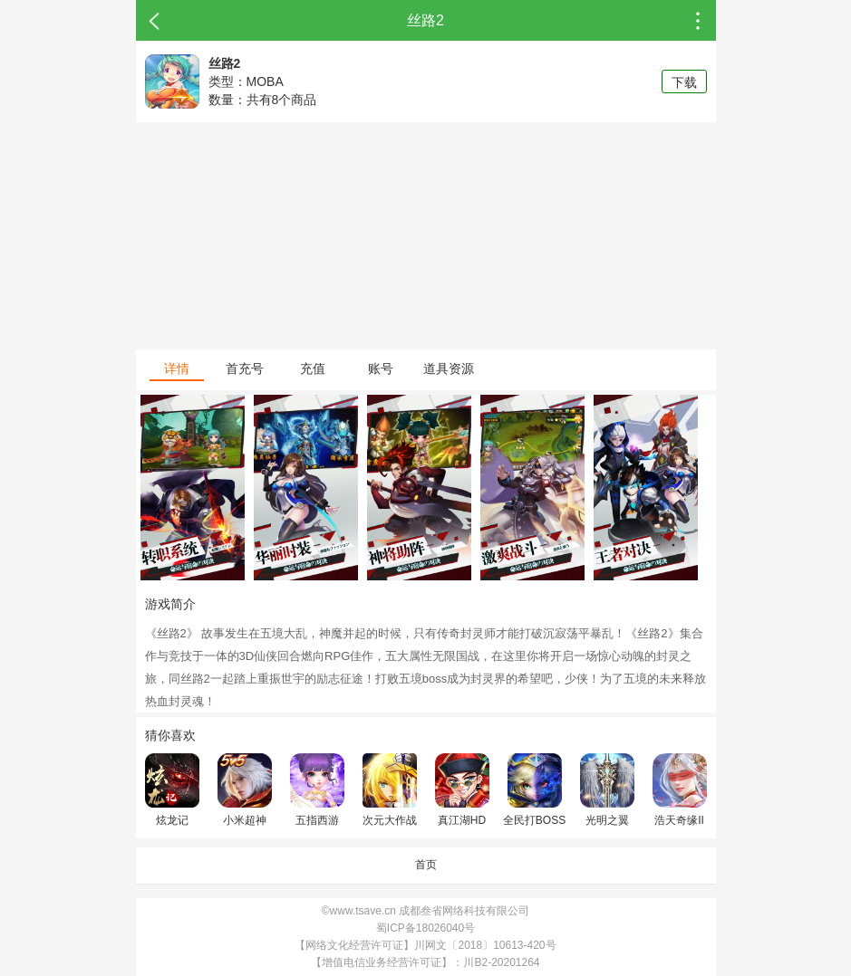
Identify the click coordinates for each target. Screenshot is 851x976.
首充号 (245, 368)
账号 (380, 368)
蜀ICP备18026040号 (425, 928)
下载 (684, 82)
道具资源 (448, 368)
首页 (426, 864)
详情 (176, 368)
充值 (312, 368)
